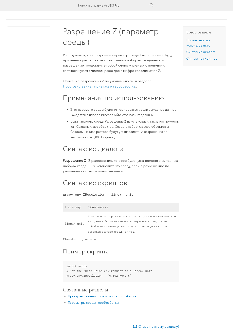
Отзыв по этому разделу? (158, 326)
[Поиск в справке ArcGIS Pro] (112, 5)
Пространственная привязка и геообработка (99, 86)
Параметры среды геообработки (93, 302)
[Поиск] (152, 5)
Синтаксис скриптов (201, 58)
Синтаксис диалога (200, 52)
